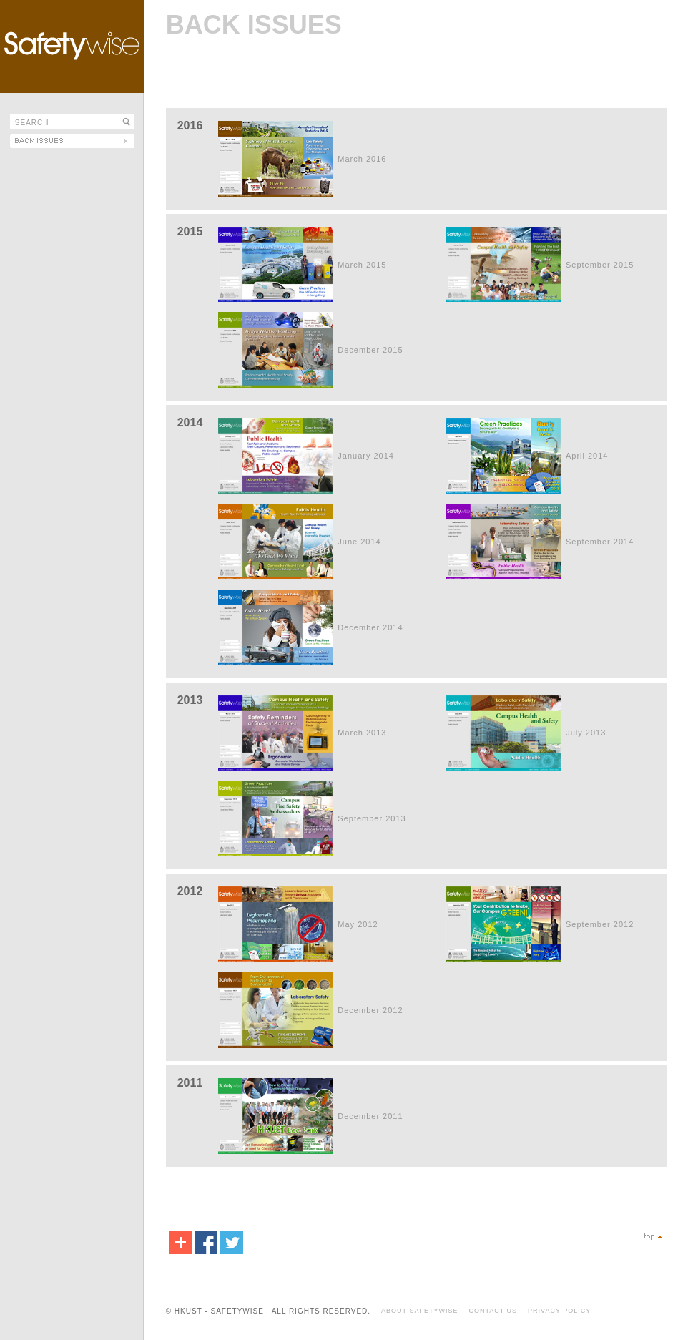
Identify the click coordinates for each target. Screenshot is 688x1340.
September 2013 (372, 818)
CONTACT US (492, 1310)
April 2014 (587, 455)
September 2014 (600, 541)
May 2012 (358, 924)
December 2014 (370, 627)
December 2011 (370, 1116)
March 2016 (362, 159)
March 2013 (362, 732)
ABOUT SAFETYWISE (419, 1310)
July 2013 (586, 732)
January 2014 (366, 455)
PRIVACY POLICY (559, 1310)
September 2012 (600, 924)
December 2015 (370, 350)
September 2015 (600, 264)
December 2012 (370, 1010)
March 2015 (362, 264)
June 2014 (359, 541)
